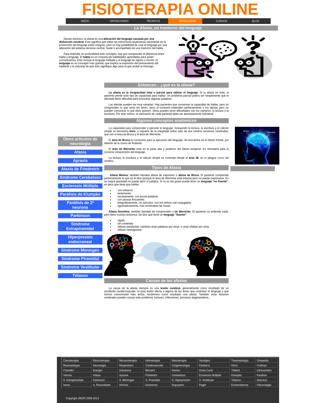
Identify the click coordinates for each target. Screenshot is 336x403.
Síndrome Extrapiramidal (80, 226)
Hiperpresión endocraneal (80, 239)
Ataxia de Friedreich (80, 169)
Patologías (187, 21)
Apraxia (80, 160)
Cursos (221, 21)
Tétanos (80, 275)
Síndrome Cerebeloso (80, 177)
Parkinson (80, 215)
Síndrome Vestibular (80, 267)
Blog (255, 21)
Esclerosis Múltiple (80, 186)
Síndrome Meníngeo (80, 250)
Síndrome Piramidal (80, 258)
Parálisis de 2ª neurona (80, 205)
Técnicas (153, 21)
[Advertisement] (80, 108)
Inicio (85, 21)
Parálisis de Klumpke (80, 194)
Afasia (80, 152)
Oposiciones (119, 21)
